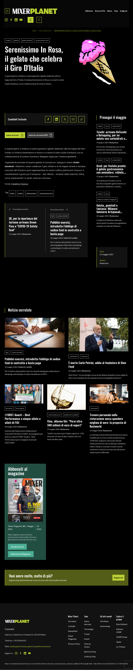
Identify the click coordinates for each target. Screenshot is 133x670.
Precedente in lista (18, 209)
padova (16, 40)
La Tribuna (120, 647)
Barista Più (100, 11)
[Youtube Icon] (20, 19)
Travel (86, 634)
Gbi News (104, 621)
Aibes (109, 11)
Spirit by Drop (90, 651)
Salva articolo (15, 135)
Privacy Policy (74, 644)
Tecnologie (88, 629)
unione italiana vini (54, 415)
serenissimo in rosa (42, 40)
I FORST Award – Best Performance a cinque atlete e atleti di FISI (23, 419)
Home (34, 30)
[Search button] (39, 20)
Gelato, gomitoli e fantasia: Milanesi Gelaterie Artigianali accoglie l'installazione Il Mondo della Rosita (111, 208)
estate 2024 (116, 126)
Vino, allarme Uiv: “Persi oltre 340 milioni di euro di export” (64, 423)
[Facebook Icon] (11, 19)
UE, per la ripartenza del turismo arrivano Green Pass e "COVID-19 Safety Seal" (23, 224)
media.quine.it (15, 646)
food (107, 126)
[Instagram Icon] (6, 19)
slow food (84, 356)
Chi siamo (72, 621)
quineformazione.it (43, 646)
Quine (118, 642)
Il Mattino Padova (19, 184)
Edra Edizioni (121, 624)
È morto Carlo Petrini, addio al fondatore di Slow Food (97, 364)
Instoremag (105, 626)
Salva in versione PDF (40, 135)
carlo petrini (73, 356)
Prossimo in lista (59, 209)
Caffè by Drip (90, 656)
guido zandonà (27, 40)
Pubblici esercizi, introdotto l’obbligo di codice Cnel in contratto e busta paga (65, 228)
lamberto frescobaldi (71, 415)
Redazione (26, 234)
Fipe (116, 11)
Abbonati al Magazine (21, 554)
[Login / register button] (30, 20)
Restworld (94, 408)
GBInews (89, 11)
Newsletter (73, 631)
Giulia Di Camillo (70, 238)
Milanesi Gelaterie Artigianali (107, 199)
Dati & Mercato (45, 30)
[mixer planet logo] (17, 621)
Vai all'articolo (17, 546)
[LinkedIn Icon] (16, 19)
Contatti (71, 626)
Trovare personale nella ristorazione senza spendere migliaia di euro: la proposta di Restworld (108, 420)
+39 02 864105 (19, 640)
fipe (52, 216)
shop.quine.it (28, 646)
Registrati (118, 577)
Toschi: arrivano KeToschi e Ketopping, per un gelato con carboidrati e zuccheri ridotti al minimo (111, 135)
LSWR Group (121, 637)
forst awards (20, 408)
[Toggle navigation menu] (7, 10)
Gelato (8, 40)
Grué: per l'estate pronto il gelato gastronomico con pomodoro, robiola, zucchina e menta (111, 169)
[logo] (35, 11)
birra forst (9, 408)
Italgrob (123, 11)
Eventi (86, 639)
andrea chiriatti (63, 216)
